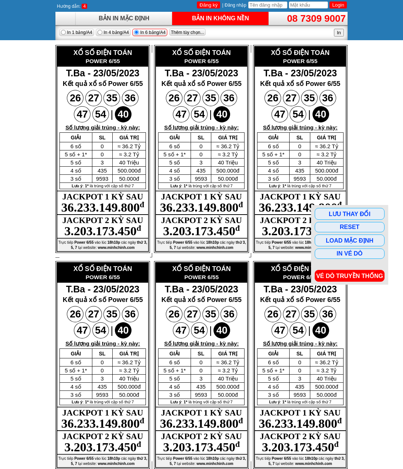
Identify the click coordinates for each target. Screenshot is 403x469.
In (339, 32)
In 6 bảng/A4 (149, 32)
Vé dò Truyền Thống (349, 276)
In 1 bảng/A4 (76, 32)
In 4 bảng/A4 (113, 32)
